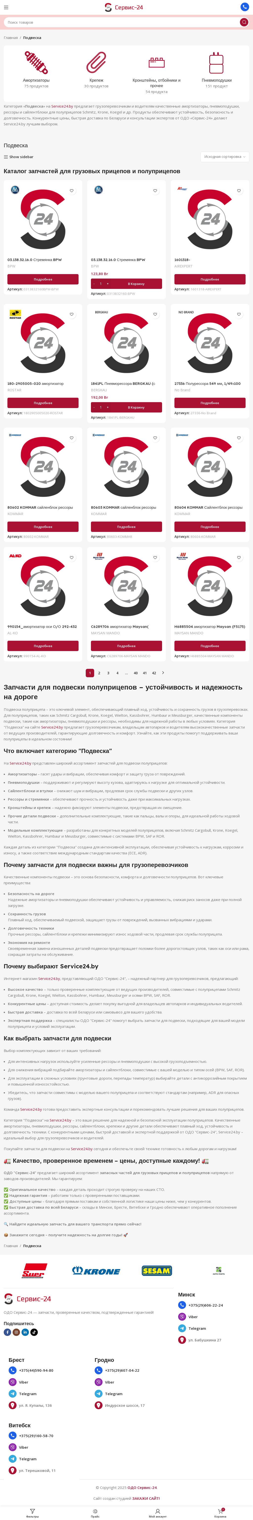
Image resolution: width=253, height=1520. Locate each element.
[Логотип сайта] (126, 6)
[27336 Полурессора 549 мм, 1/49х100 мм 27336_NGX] (210, 343)
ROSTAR (14, 390)
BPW (11, 266)
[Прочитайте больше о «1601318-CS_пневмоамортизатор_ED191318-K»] (210, 279)
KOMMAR (15, 513)
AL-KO (12, 633)
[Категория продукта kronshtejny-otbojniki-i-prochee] (156, 73)
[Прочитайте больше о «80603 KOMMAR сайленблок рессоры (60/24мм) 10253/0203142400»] (126, 527)
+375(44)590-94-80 (36, 1370)
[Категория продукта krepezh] (96, 70)
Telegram (197, 1328)
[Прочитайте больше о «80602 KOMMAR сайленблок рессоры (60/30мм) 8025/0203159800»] (43, 527)
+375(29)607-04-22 (122, 1370)
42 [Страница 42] (154, 673)
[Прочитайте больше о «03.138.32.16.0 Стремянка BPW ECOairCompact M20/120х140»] (43, 279)
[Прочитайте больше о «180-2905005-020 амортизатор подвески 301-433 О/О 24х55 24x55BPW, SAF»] (43, 403)
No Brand (182, 390)
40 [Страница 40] (136, 673)
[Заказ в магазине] (224, 157)
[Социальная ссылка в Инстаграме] (16, 1332)
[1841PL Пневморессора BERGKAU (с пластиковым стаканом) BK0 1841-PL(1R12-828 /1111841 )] (126, 343)
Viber (193, 1316)
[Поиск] (126, 22)
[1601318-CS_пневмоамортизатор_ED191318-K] (210, 219)
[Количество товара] (101, 283)
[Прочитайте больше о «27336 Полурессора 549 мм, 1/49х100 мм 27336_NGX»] (210, 403)
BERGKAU (99, 390)
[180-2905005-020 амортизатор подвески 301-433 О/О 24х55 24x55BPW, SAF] (43, 343)
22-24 (217, 1305)
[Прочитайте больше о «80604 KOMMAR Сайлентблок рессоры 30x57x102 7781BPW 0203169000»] (210, 527)
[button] (126, 283)
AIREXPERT (183, 266)
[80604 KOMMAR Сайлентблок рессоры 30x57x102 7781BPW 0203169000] (210, 467)
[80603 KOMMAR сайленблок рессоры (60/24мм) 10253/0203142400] (126, 467)
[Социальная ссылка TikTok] (34, 1332)
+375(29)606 (200, 1305)
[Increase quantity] (108, 283)
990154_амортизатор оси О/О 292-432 (42, 626)
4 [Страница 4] (117, 673)
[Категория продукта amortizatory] (36, 70)
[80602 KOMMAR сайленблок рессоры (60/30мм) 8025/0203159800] (43, 467)
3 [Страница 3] (108, 673)
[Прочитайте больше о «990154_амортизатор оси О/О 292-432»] (43, 646)
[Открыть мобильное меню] (6, 7)
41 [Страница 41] (145, 673)
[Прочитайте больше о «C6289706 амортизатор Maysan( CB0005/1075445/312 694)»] (126, 646)
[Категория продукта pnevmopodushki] (217, 70)
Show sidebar (21, 157)
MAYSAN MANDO (105, 633)
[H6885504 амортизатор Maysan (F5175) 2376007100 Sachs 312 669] (210, 586)
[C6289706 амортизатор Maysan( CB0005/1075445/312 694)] (126, 586)
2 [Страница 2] (99, 673)
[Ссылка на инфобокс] (244, 7)
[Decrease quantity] (94, 283)
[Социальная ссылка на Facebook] (7, 1332)
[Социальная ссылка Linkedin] (25, 1332)
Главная (11, 37)
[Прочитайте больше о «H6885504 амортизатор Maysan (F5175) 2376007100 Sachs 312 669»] (210, 646)
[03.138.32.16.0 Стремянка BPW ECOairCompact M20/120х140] (43, 219)
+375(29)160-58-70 (36, 1435)
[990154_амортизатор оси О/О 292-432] (43, 586)
